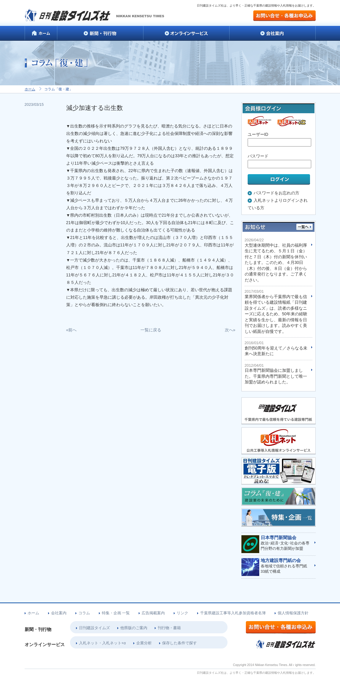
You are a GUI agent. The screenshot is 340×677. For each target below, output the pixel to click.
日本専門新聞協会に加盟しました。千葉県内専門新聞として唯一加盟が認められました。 (276, 374)
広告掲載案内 (153, 613)
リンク (182, 613)
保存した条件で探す (179, 643)
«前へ (71, 330)
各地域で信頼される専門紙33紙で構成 (285, 566)
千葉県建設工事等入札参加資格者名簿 (233, 613)
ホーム (30, 89)
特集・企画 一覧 (116, 613)
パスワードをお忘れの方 (276, 192)
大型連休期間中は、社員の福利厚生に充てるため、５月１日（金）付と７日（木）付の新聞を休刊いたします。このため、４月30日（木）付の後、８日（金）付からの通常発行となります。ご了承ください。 (276, 260)
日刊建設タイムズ (94, 628)
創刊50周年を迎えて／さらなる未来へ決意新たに (276, 348)
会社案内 (59, 613)
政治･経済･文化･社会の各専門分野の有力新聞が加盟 (285, 543)
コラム (84, 613)
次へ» (230, 330)
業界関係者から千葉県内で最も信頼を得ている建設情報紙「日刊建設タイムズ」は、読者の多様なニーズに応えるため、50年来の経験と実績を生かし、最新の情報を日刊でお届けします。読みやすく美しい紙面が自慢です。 (276, 311)
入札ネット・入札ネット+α (102, 643)
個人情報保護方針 (293, 613)
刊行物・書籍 (169, 628)
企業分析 (144, 643)
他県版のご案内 (133, 628)
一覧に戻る (150, 330)
